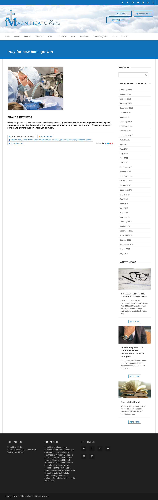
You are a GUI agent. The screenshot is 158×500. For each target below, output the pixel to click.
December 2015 (126, 231)
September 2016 (126, 190)
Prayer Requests (17, 143)
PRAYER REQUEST (100, 37)
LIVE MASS (84, 37)
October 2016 (125, 185)
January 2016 (125, 226)
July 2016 (124, 199)
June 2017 (124, 149)
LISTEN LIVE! (118, 20)
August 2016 (125, 194)
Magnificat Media (45, 140)
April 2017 (124, 158)
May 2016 (124, 208)
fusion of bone (28, 140)
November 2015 (126, 235)
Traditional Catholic (84, 140)
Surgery (74, 140)
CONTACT (125, 37)
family (20, 140)
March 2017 (124, 163)
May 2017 (124, 153)
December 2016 (126, 176)
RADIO (50, 37)
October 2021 (125, 99)
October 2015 (125, 240)
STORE (114, 37)
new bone (55, 140)
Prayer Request (46, 136)
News (73, 37)
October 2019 (125, 112)
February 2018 (126, 122)
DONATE (120, 13)
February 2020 (126, 103)
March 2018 (124, 117)
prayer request (65, 140)
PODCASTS (62, 37)
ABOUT (17, 37)
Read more (134, 322)
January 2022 (125, 94)
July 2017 (124, 144)
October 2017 (125, 131)
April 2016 (124, 213)
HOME (7, 37)
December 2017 (126, 126)
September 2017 (126, 135)
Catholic (14, 140)
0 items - (145, 14)
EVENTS (27, 37)
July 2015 (124, 254)
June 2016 (124, 203)
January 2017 (125, 172)
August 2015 (125, 249)
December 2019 (126, 108)
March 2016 (124, 217)
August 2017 (125, 140)
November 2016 (126, 181)
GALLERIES (39, 37)
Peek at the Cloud (130, 402)
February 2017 (126, 167)
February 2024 (126, 90)
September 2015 (126, 244)
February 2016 (126, 222)
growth (36, 140)
